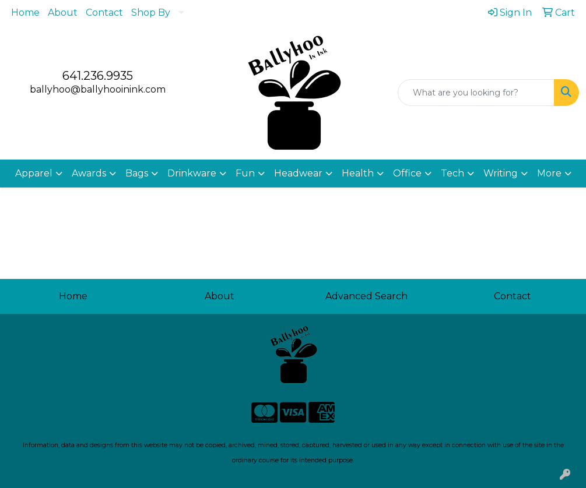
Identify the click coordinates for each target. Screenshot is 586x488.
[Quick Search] (476, 92)
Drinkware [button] (191, 173)
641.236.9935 (97, 76)
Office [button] (407, 173)
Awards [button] (89, 173)
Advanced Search (366, 296)
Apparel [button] (33, 173)
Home (25, 12)
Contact (104, 12)
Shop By (150, 12)
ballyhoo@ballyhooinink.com (98, 89)
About (63, 12)
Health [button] (358, 173)
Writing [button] (500, 173)
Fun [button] (245, 173)
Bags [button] (136, 173)
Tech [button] (452, 173)
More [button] (549, 173)
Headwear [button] (298, 173)
